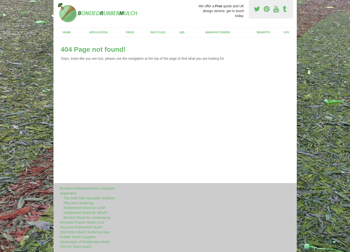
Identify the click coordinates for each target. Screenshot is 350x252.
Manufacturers (217, 32)
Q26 (181, 32)
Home (67, 32)
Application (98, 32)
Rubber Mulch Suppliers (78, 237)
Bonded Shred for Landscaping (87, 217)
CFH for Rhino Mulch (76, 247)
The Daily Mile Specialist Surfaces (89, 198)
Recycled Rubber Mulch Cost (82, 222)
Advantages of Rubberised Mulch (85, 242)
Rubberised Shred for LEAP (85, 208)
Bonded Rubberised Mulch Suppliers (87, 188)
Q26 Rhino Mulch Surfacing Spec (85, 232)
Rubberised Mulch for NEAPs (86, 213)
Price (130, 32)
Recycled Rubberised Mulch (81, 227)
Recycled (158, 32)
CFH (286, 32)
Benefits (263, 32)
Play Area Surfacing (79, 203)
